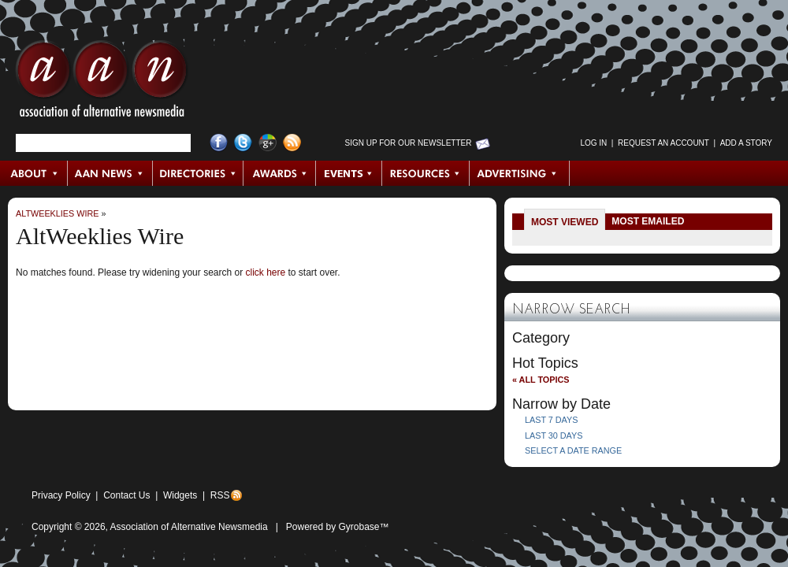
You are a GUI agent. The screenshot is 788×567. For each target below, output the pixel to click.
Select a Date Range (573, 450)
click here (265, 272)
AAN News (111, 173)
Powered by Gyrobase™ (337, 526)
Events (349, 173)
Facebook (219, 143)
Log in (593, 143)
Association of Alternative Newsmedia (189, 526)
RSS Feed (292, 143)
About (34, 173)
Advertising (519, 173)
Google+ (267, 143)
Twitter (243, 143)
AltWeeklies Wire (57, 213)
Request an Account (663, 143)
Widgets (180, 495)
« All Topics (540, 379)
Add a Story (746, 143)
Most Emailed (647, 221)
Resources (426, 173)
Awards (279, 173)
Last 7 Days (551, 419)
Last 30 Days (553, 435)
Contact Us (126, 495)
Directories (198, 173)
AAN (101, 82)
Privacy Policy (61, 495)
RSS (220, 495)
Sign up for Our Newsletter (408, 143)
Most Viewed (564, 222)
